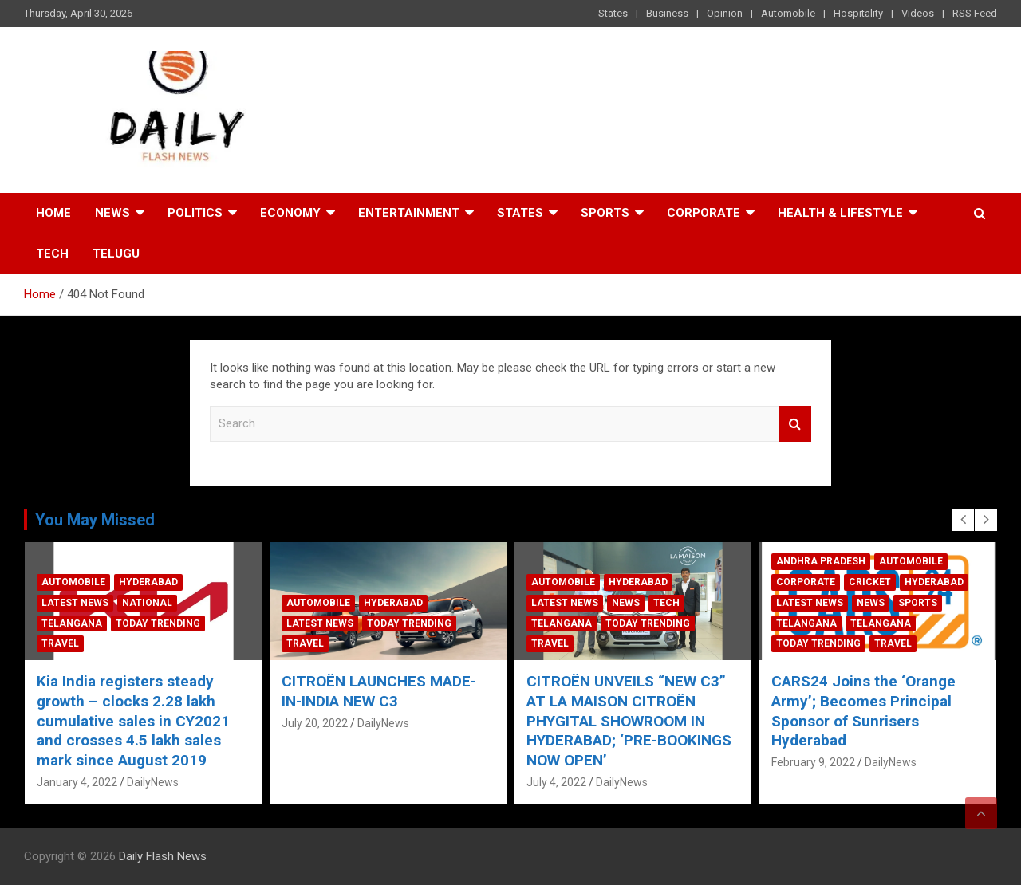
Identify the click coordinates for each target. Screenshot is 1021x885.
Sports (605, 213)
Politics (195, 213)
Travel (60, 643)
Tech (52, 253)
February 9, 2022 (813, 762)
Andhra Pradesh (820, 561)
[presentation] (963, 520)
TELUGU (116, 253)
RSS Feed (974, 13)
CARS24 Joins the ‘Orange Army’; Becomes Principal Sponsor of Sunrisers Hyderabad (863, 710)
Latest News (74, 602)
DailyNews (153, 782)
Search (795, 424)
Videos (917, 13)
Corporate (703, 213)
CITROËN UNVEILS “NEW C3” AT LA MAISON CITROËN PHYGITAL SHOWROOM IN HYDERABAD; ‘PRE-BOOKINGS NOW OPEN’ (628, 720)
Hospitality (858, 13)
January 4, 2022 (77, 782)
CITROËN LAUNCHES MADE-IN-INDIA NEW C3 (379, 691)
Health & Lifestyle (840, 213)
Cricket (870, 582)
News (112, 213)
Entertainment (408, 213)
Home (53, 213)
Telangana (71, 623)
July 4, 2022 (556, 782)
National (147, 602)
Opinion (725, 13)
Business (667, 13)
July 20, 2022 (315, 723)
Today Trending (158, 623)
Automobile (788, 13)
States (613, 13)
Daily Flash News (163, 856)
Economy (290, 213)
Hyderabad (148, 582)
